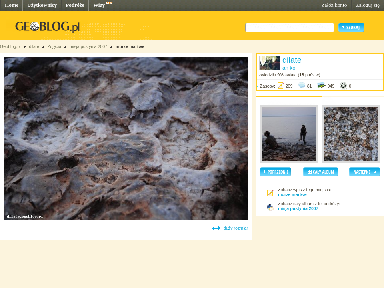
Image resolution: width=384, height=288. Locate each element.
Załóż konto (334, 5)
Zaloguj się (368, 5)
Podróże (75, 5)
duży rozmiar (236, 228)
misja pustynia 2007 (88, 46)
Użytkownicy (42, 5)
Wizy (99, 5)
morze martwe (130, 46)
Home (11, 5)
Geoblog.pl (10, 46)
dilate (34, 46)
